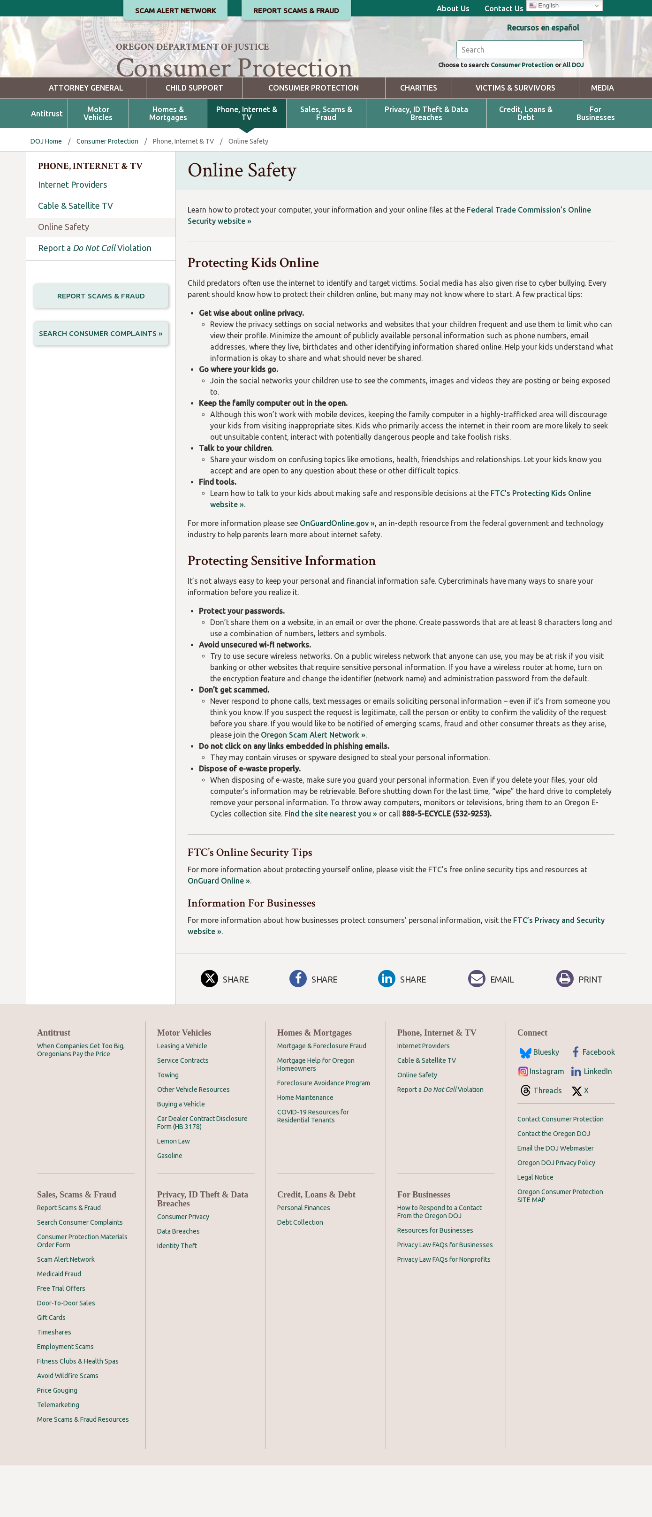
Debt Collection (300, 1274)
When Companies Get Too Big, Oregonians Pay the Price (81, 1101)
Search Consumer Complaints (80, 1274)
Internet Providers (72, 236)
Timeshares (54, 1383)
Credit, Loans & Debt (526, 165)
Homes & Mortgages (168, 165)
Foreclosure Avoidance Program (323, 1134)
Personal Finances (303, 1259)
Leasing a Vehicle (182, 1097)
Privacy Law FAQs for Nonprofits (444, 1311)
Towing (168, 1126)
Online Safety (63, 278)
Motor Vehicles (98, 165)
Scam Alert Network (66, 1311)
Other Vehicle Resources (193, 1141)
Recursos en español (543, 27)
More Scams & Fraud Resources (83, 1471)
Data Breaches (178, 1283)
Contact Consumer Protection (560, 1170)
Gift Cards (51, 1369)
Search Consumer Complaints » (101, 388)
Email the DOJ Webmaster (555, 1200)
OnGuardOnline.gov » (337, 575)
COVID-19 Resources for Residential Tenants (313, 1167)
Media (602, 140)
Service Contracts (183, 1112)
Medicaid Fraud (59, 1325)
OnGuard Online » (219, 932)
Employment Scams (65, 1398)
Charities (418, 140)
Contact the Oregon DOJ (553, 1185)
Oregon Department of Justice (192, 47)
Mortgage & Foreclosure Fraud (321, 1097)
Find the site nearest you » (330, 865)
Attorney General (86, 140)
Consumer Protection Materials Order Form (82, 1292)
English (544, 5)
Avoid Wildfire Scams (68, 1427)
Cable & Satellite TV (75, 257)
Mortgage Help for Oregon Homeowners (316, 1116)
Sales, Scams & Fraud (326, 165)
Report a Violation (95, 299)
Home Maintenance (305, 1149)
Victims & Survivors (515, 140)
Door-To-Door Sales (66, 1354)
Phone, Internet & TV (246, 165)
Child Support (194, 140)
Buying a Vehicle (181, 1155)
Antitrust (47, 165)
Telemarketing (58, 1456)
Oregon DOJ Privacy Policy (556, 1214)
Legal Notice (535, 1229)
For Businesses (595, 165)
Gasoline (169, 1207)
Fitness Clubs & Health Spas (78, 1413)
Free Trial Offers (61, 1340)
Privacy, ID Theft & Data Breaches (426, 165)
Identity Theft (177, 1297)
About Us (453, 8)
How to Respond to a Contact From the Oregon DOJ (439, 1263)
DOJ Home (46, 193)
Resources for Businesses (435, 1282)
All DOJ (570, 115)
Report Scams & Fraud (101, 347)
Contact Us (504, 8)
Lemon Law (173, 1193)
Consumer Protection (508, 115)
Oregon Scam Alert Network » (313, 786)
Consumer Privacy (183, 1268)
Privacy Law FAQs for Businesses (445, 1296)
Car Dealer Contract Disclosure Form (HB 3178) (202, 1174)
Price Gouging (57, 1442)
